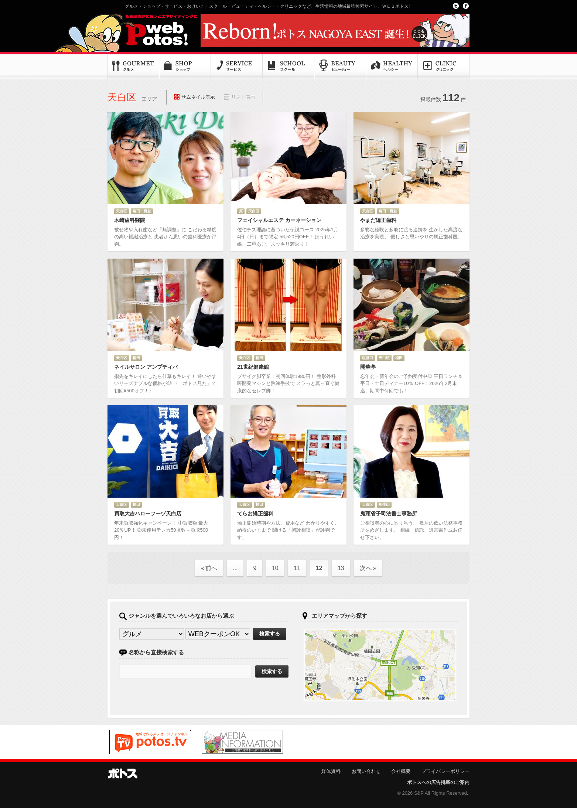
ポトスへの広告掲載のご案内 (438, 782)
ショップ (185, 66)
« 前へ (209, 568)
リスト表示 (243, 97)
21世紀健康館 (253, 367)
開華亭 (368, 367)
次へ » (368, 568)
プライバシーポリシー (445, 771)
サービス (237, 66)
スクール (288, 66)
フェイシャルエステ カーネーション (279, 220)
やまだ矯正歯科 (378, 220)
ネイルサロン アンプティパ (146, 367)
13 (341, 568)
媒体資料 (331, 771)
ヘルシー (392, 66)
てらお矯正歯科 (255, 513)
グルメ (133, 66)
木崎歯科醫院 (129, 220)
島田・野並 (142, 211)
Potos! (151, 30)
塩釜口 (367, 358)
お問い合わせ (366, 771)
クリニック (444, 66)
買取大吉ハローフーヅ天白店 (147, 513)
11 (297, 568)
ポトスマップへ (380, 665)
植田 (136, 358)
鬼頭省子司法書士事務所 (388, 513)
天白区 (121, 211)
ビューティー (340, 66)
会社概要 (400, 771)
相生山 (384, 504)
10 (275, 568)
